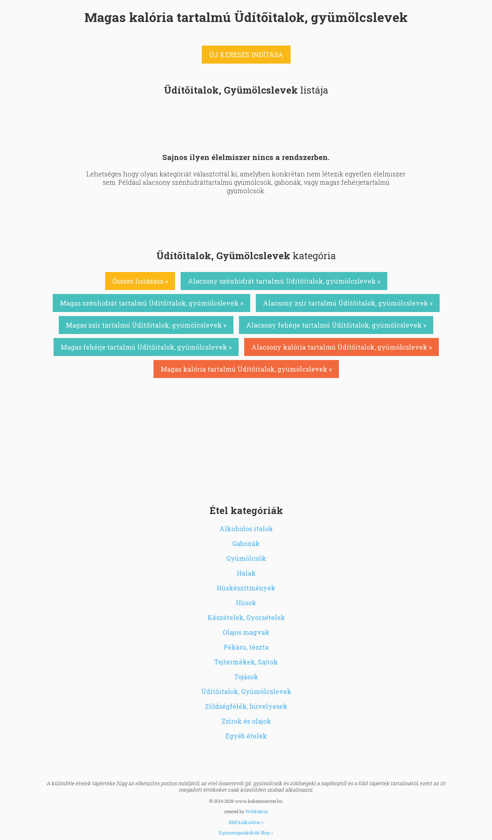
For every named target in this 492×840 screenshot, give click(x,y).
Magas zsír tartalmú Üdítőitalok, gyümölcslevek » (146, 325)
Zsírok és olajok (246, 721)
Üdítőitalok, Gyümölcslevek (246, 691)
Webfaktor (256, 811)
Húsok (246, 602)
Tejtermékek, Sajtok (246, 662)
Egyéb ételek (246, 736)
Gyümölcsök (246, 558)
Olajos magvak (246, 632)
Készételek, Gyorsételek (246, 617)
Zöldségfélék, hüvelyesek (246, 706)
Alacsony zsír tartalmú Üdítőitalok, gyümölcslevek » (347, 303)
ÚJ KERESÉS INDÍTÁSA (246, 54)
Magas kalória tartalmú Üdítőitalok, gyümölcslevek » (246, 369)
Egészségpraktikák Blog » (246, 833)
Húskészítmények (246, 588)
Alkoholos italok (246, 528)
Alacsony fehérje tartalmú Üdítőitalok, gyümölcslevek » (336, 325)
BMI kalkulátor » (246, 822)
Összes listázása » (140, 281)
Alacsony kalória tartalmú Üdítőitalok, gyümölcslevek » (341, 347)
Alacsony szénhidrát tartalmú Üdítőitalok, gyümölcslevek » (284, 281)
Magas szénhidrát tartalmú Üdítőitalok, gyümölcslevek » (151, 303)
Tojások (246, 676)
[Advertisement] (246, 440)
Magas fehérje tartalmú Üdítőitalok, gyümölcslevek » (146, 347)
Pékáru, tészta (246, 647)
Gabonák (246, 543)
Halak (246, 573)
